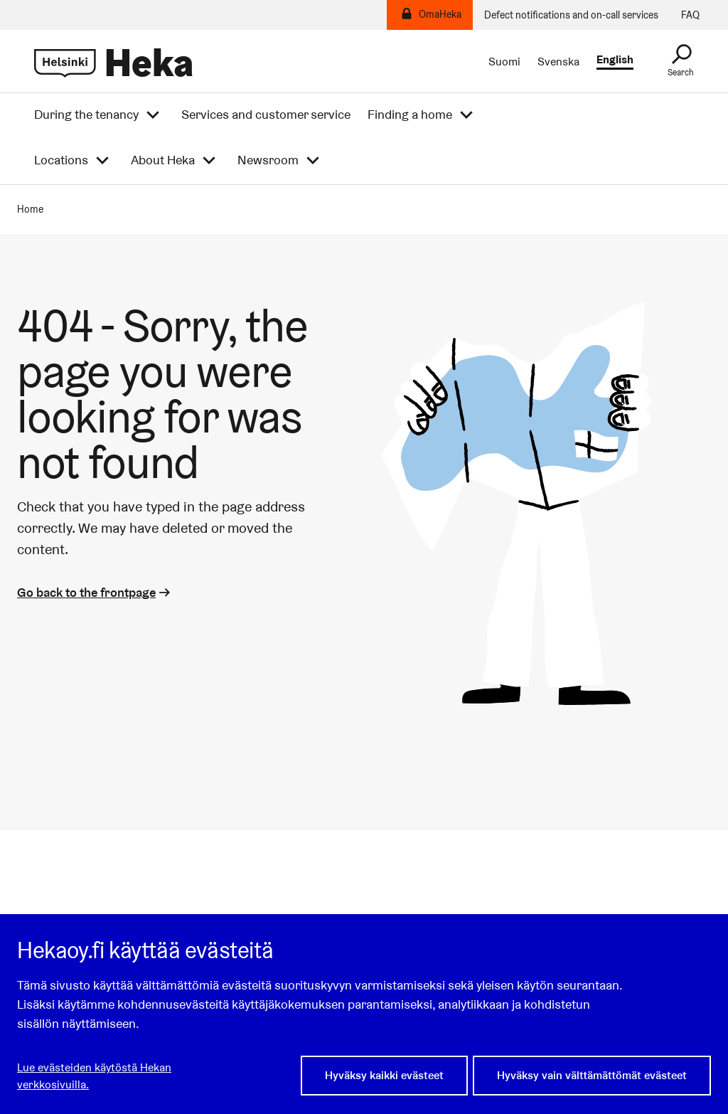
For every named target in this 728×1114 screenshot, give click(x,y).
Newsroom (268, 160)
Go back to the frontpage (95, 592)
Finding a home (410, 114)
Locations (61, 160)
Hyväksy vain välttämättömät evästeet (592, 1076)
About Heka (163, 160)
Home (30, 209)
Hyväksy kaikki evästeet (384, 1076)
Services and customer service (265, 114)
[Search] (681, 61)
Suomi (504, 61)
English (614, 60)
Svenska (558, 61)
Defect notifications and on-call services (571, 15)
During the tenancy (86, 114)
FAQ (690, 15)
